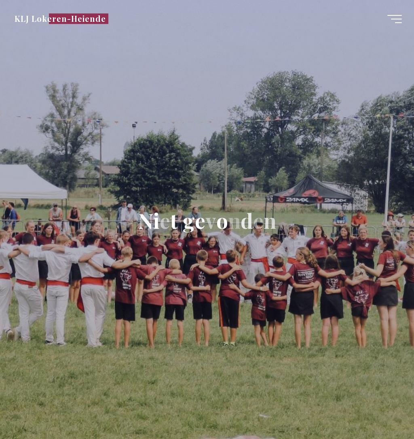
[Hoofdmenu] (394, 19)
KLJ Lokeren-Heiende (60, 18)
